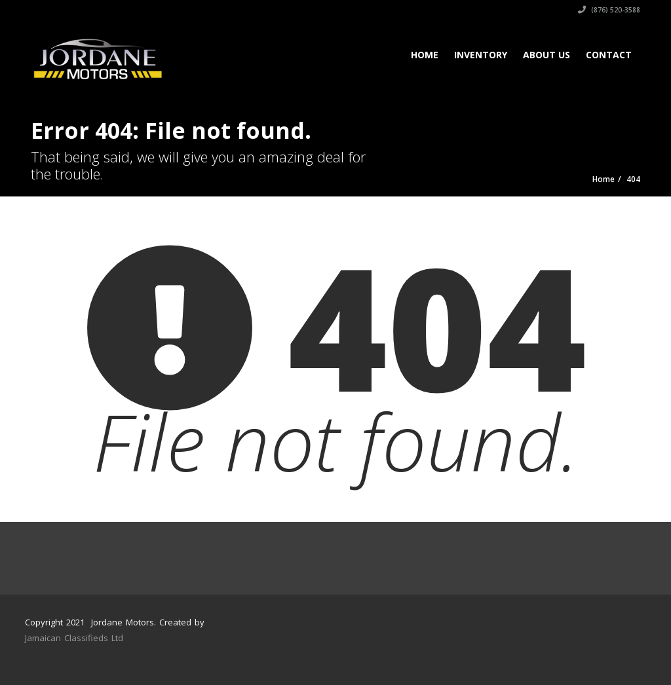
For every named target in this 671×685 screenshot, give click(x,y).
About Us (546, 54)
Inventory (480, 54)
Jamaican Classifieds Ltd (74, 638)
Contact (609, 54)
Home (424, 54)
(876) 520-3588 (609, 9)
